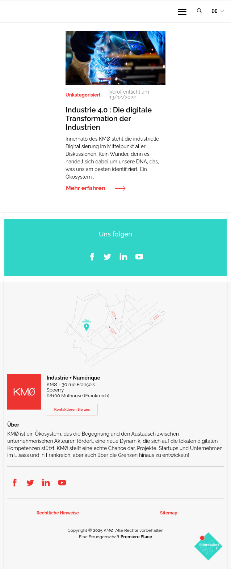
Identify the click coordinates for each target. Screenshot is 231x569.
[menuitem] (217, 11)
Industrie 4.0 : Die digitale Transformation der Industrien (109, 119)
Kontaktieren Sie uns (72, 409)
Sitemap (168, 513)
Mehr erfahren (85, 188)
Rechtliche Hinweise (58, 513)
